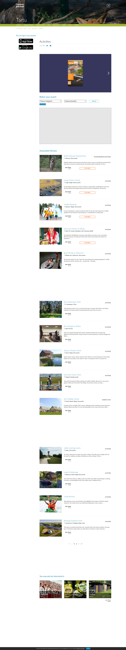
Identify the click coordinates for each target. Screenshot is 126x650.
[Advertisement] (75, 34)
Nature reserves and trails (102, 156)
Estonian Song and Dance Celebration (49, 593)
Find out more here (80, 648)
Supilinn (92, 594)
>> (81, 544)
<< (69, 544)
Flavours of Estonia (71, 594)
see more (68, 167)
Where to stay (106, 399)
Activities (108, 181)
